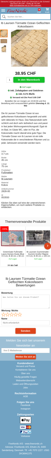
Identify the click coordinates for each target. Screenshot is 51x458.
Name (4, 318)
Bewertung (7, 293)
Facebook (25, 405)
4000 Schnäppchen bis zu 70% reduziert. (25, 5)
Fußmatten (7, 172)
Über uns (25, 373)
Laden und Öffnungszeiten (25, 384)
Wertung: (9, 310)
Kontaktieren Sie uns (26, 370)
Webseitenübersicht (25, 380)
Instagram (25, 409)
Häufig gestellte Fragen (25, 377)
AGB (25, 396)
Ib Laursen (7, 178)
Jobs (25, 387)
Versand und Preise (25, 366)
